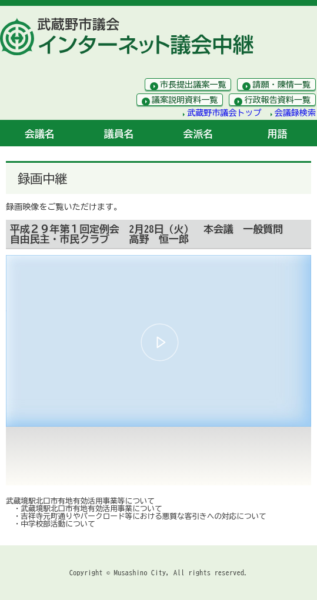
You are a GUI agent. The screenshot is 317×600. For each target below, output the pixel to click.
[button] (160, 342)
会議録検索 (295, 113)
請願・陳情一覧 (281, 85)
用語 (278, 134)
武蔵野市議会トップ (224, 113)
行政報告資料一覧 (277, 100)
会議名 (40, 134)
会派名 (198, 134)
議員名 (119, 134)
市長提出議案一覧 (193, 85)
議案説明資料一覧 (185, 100)
